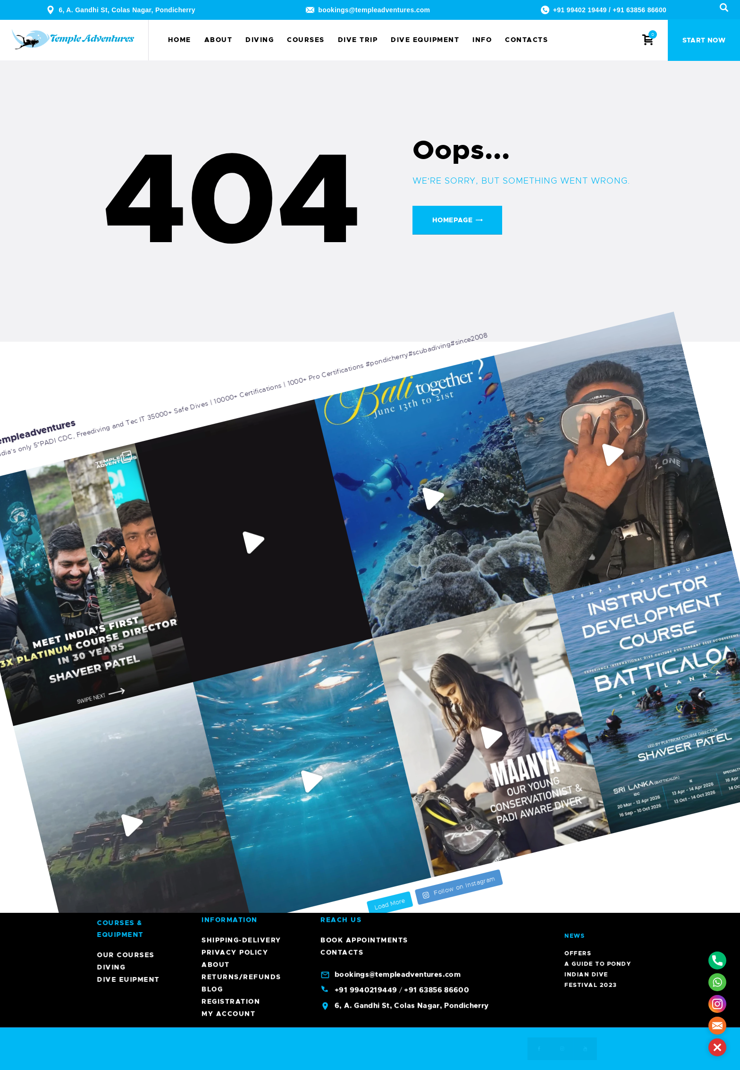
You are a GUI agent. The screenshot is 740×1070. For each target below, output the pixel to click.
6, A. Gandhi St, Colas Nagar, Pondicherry (127, 10)
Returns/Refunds (241, 725)
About (216, 712)
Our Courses (377, 955)
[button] (717, 1047)
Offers (597, 903)
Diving (363, 967)
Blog (212, 737)
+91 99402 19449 (580, 10)
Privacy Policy (235, 700)
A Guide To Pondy (601, 905)
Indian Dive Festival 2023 (600, 908)
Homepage (452, 220)
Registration (231, 749)
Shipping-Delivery (241, 688)
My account (228, 762)
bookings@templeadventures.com (374, 10)
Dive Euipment (380, 979)
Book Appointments (364, 688)
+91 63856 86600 (639, 10)
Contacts (341, 700)
